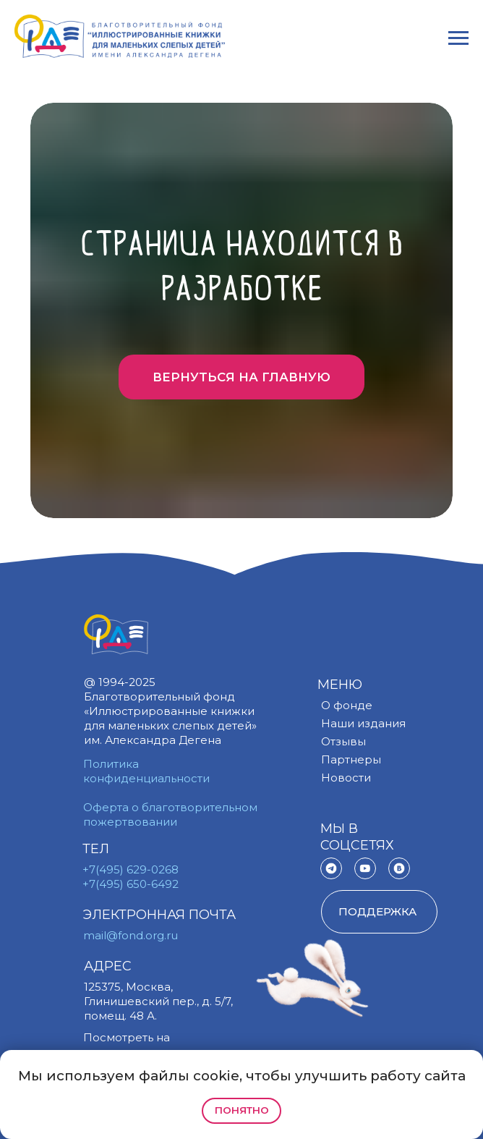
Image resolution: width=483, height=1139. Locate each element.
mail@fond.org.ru (130, 935)
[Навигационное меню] (458, 38)
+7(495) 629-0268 (130, 869)
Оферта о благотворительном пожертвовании (170, 814)
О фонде (346, 705)
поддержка (377, 911)
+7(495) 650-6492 (130, 884)
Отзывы (343, 741)
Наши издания (363, 723)
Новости (346, 777)
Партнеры (351, 759)
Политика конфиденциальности (146, 771)
